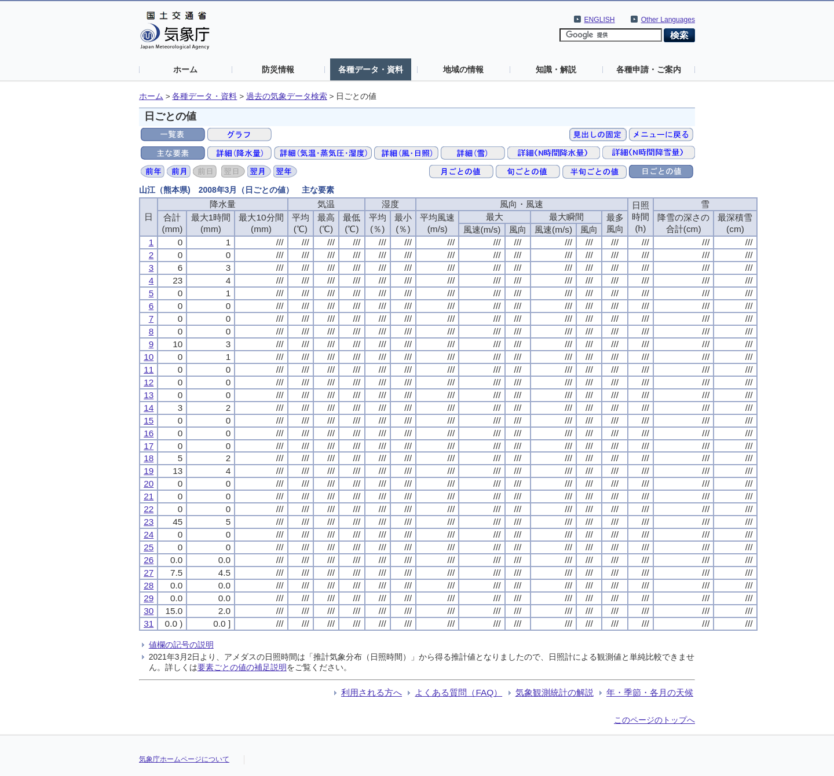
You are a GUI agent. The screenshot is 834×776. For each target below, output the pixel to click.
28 (148, 585)
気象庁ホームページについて (184, 759)
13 (148, 395)
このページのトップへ (654, 719)
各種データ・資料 (370, 69)
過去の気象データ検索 (286, 96)
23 (148, 522)
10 (148, 357)
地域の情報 (463, 69)
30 (148, 611)
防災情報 (278, 69)
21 (148, 496)
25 (148, 547)
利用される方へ (371, 692)
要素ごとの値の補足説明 (242, 667)
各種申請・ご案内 (648, 69)
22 (148, 509)
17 (148, 446)
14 (148, 408)
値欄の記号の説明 (181, 644)
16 (148, 433)
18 (148, 458)
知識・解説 (556, 69)
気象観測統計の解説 (554, 692)
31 (148, 623)
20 (148, 483)
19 (148, 471)
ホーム (185, 69)
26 (148, 560)
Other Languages (668, 20)
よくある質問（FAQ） (458, 692)
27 (148, 573)
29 (148, 598)
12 (148, 382)
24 (148, 534)
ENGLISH (599, 20)
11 (148, 369)
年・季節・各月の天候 (649, 692)
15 (148, 420)
